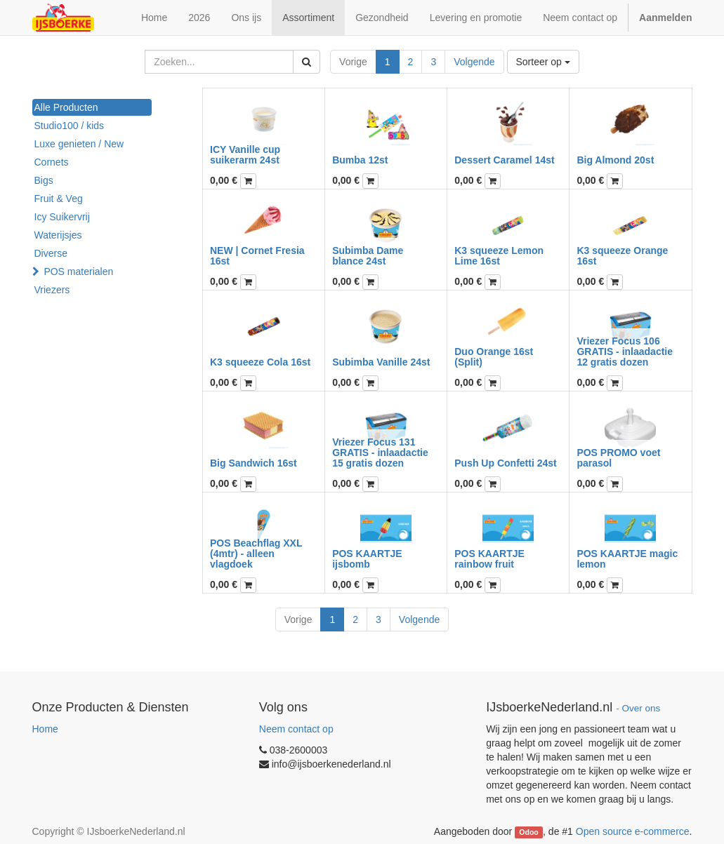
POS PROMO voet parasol (618, 458)
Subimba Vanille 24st (381, 362)
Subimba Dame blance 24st (367, 256)
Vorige (353, 61)
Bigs (43, 180)
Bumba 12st (360, 160)
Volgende (474, 61)
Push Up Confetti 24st (505, 463)
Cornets (51, 162)
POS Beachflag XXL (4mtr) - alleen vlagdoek (256, 553)
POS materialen (78, 271)
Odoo (528, 832)
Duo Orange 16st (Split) (493, 357)
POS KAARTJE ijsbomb (367, 559)
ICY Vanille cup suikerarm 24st (245, 155)
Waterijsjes (58, 235)
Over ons (641, 708)
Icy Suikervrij (62, 216)
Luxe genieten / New (79, 143)
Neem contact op (296, 729)
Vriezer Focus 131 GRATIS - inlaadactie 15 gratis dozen (380, 452)
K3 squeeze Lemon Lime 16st (499, 256)
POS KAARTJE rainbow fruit (489, 559)
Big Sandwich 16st (253, 463)
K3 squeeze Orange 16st (622, 256)
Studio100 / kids (69, 125)
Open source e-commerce (633, 831)
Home (45, 729)
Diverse (50, 253)
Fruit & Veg (58, 198)
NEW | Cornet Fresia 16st (257, 256)
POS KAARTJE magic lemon (627, 559)
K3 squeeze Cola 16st (260, 362)
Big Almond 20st (615, 160)
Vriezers (52, 289)
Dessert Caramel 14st (504, 160)
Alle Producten (66, 107)
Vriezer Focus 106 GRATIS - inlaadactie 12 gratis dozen (625, 351)
